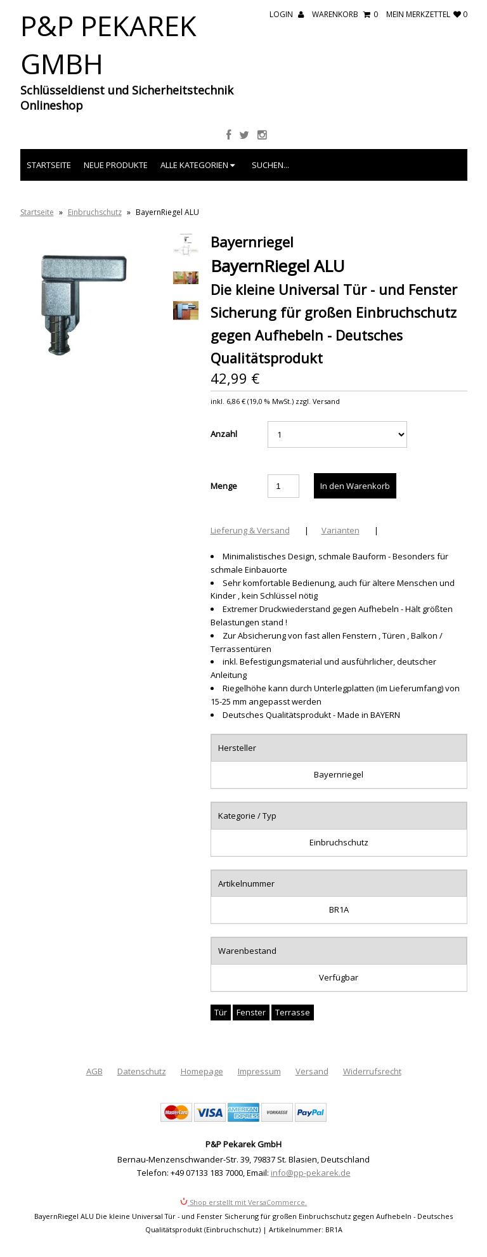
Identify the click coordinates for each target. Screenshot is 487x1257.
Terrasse (292, 1012)
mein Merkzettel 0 (426, 14)
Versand (311, 1071)
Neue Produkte (116, 165)
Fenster (251, 1012)
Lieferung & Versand (250, 530)
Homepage (202, 1071)
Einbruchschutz (95, 212)
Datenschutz (141, 1071)
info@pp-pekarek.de (311, 1172)
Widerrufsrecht (372, 1071)
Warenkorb (345, 14)
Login (286, 14)
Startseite (49, 165)
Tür (220, 1012)
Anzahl (224, 434)
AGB (94, 1071)
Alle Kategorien (197, 165)
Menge (224, 486)
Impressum (259, 1071)
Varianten (340, 530)
